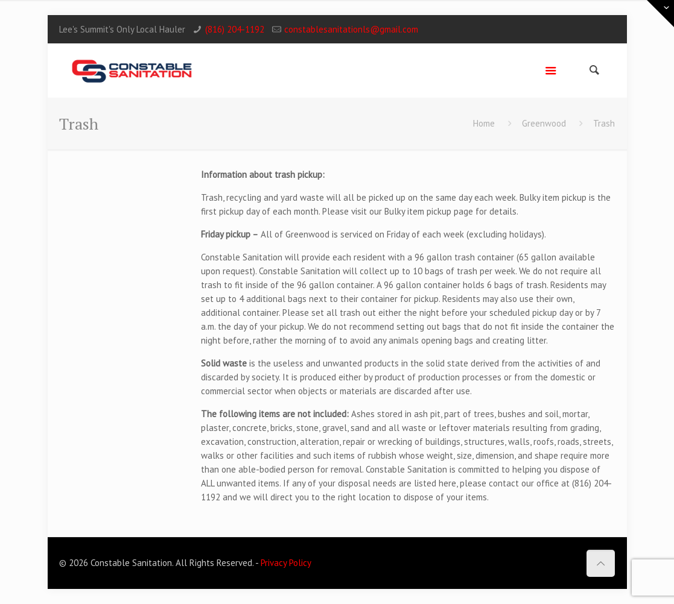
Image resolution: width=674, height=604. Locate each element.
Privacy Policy (286, 562)
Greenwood (544, 123)
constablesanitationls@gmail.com (351, 29)
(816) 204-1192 (234, 29)
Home (484, 123)
